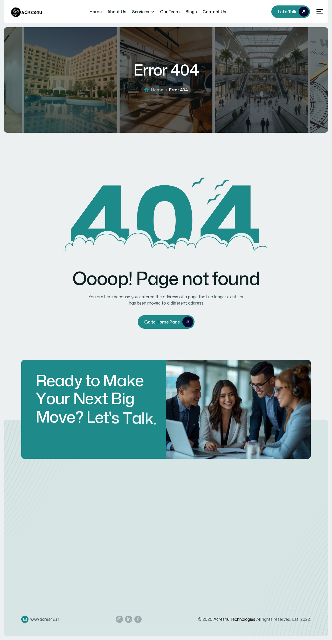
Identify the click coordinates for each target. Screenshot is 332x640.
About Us (116, 12)
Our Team (170, 12)
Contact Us (214, 12)
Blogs (191, 12)
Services (140, 12)
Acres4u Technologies (234, 619)
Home (95, 12)
